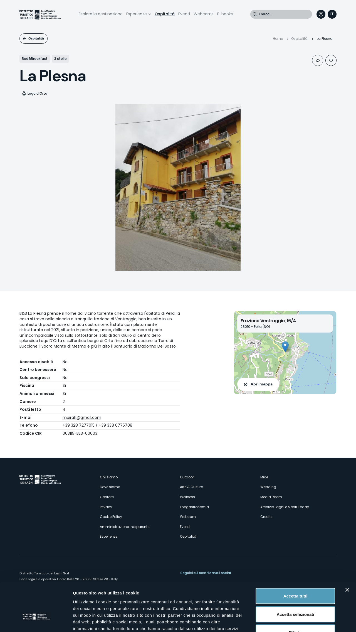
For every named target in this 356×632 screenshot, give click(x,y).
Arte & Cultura (191, 487)
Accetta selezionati (295, 577)
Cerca (254, 14)
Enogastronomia (194, 507)
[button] (285, 347)
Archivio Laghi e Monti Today (284, 507)
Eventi (184, 14)
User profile (321, 14)
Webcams (204, 14)
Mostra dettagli (293, 621)
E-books (225, 14)
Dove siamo (110, 487)
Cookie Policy (111, 516)
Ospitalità (165, 14)
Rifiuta (295, 595)
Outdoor (187, 477)
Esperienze (136, 14)
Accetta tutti (295, 559)
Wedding (268, 487)
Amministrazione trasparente (124, 526)
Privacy (106, 507)
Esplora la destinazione (101, 14)
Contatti (107, 497)
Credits (266, 516)
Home (278, 38)
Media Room (271, 497)
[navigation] (332, 14)
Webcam (188, 516)
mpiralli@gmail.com (82, 417)
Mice (264, 477)
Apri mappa (262, 384)
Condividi (317, 60)
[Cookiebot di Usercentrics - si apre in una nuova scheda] (36, 621)
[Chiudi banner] (347, 553)
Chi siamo (109, 477)
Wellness (187, 497)
